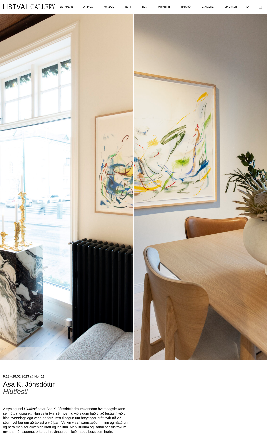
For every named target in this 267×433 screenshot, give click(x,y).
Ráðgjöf (186, 6)
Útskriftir (164, 6)
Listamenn (66, 6)
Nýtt (128, 6)
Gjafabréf (208, 6)
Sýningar (88, 6)
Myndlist (110, 6)
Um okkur (231, 6)
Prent (145, 6)
